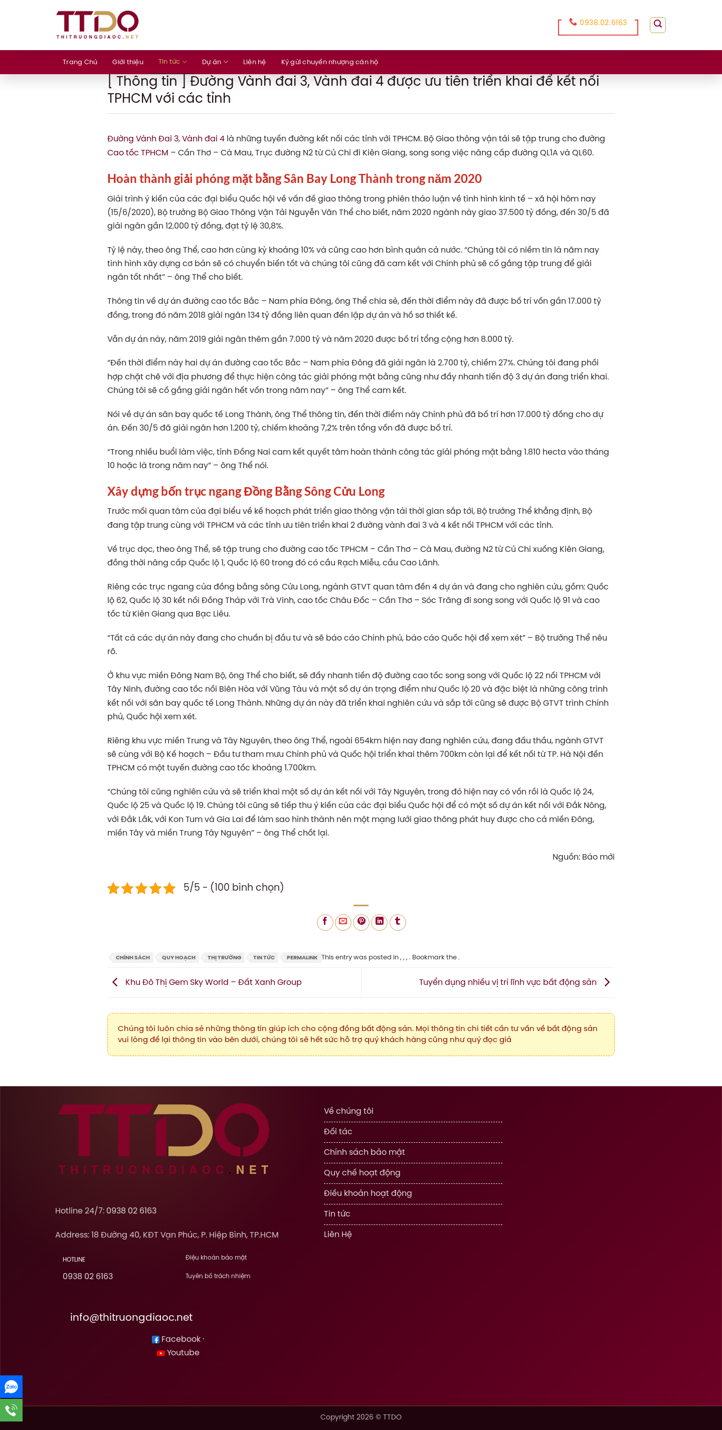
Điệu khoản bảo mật (216, 1257)
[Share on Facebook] (325, 921)
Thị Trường (224, 957)
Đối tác (338, 1131)
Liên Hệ (338, 1232)
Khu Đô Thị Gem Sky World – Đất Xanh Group (204, 982)
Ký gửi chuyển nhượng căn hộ (330, 62)
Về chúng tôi (349, 1111)
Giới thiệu (127, 62)
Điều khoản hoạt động (368, 1191)
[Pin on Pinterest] (361, 921)
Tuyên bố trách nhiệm (218, 1275)
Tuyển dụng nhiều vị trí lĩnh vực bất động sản (517, 982)
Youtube (178, 1352)
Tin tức (172, 62)
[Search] (658, 25)
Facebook (176, 1339)
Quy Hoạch (179, 957)
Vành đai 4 (203, 139)
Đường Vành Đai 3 (142, 139)
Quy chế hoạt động (362, 1171)
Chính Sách (133, 957)
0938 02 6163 (131, 1210)
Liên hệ (254, 62)
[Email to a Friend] (343, 921)
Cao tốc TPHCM (137, 152)
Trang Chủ (80, 62)
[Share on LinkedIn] (379, 921)
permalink (302, 957)
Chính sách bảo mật (364, 1151)
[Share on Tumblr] (398, 921)
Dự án (215, 62)
